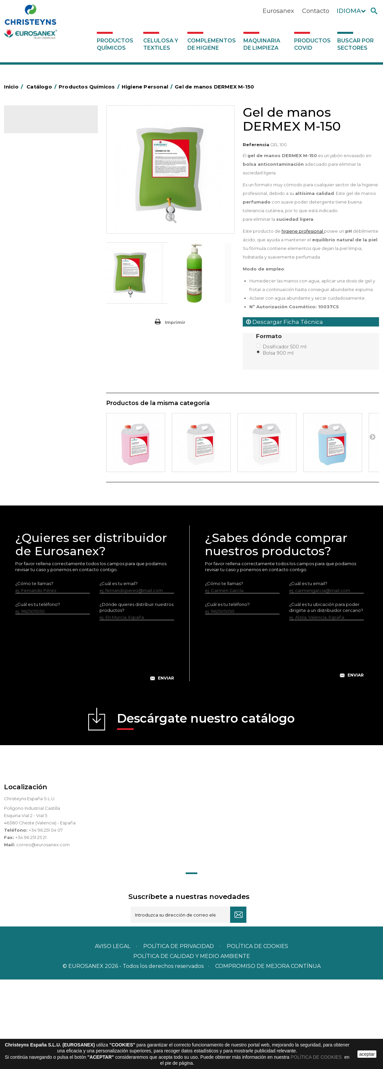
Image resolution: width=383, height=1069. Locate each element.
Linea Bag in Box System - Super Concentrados (50, 318)
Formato (270, 336)
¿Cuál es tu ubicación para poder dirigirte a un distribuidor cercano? (326, 696)
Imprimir (175, 322)
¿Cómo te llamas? (34, 673)
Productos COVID (312, 44)
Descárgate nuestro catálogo (206, 810)
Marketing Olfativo (36, 148)
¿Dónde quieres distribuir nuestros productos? (136, 696)
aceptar (367, 1054)
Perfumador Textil (35, 282)
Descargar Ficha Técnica (284, 322)
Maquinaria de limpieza (261, 44)
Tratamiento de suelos (40, 415)
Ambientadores (33, 159)
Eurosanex (278, 11)
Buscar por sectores (355, 44)
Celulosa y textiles (160, 44)
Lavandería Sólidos (37, 262)
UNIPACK (26, 446)
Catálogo (35, 124)
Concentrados (32, 179)
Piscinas (25, 405)
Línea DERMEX (32, 364)
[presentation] (94, 745)
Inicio (14, 87)
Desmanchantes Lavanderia (47, 241)
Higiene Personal (35, 220)
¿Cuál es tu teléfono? (37, 693)
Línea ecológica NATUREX (44, 374)
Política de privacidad (178, 1036)
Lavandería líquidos (37, 251)
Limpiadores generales (41, 343)
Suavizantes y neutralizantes (47, 272)
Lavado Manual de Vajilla (43, 303)
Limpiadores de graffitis (42, 333)
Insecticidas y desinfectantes (47, 231)
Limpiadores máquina (40, 354)
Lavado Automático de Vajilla (48, 292)
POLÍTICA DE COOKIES (317, 1057)
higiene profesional (303, 231)
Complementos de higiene (211, 44)
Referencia (256, 144)
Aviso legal (112, 1036)
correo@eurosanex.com (43, 934)
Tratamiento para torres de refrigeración (44, 431)
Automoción (30, 169)
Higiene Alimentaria (38, 210)
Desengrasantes (34, 190)
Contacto (315, 11)
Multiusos (26, 395)
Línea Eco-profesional (40, 384)
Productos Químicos (115, 44)
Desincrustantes (34, 200)
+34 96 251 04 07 (46, 919)
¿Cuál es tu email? (118, 673)
